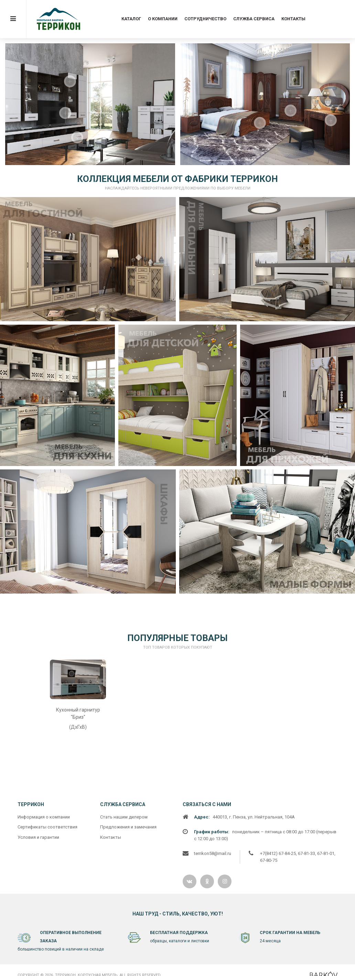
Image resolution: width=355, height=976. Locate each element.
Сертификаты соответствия (47, 951)
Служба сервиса (254, 18)
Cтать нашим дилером (124, 940)
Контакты (293, 18)
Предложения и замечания (128, 951)
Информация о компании (44, 940)
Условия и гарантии (38, 961)
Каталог (131, 18)
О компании (163, 18)
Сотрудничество (205, 18)
